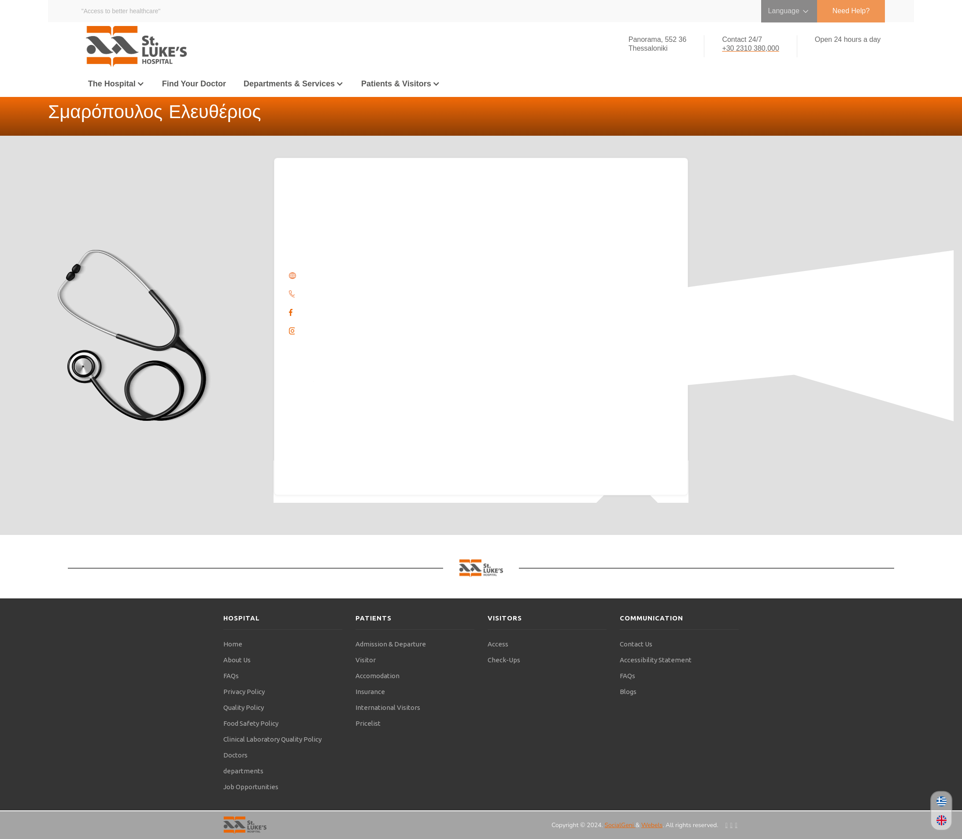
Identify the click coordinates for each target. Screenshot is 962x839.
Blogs (628, 691)
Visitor (365, 660)
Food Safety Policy (250, 723)
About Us (237, 660)
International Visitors (387, 707)
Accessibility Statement (656, 660)
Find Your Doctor (194, 83)
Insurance (370, 691)
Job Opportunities (250, 787)
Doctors (235, 755)
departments (243, 771)
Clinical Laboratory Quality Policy (272, 739)
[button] (116, 84)
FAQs (231, 675)
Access (498, 644)
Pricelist (368, 723)
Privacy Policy (244, 691)
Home (232, 644)
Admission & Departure (390, 644)
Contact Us (636, 644)
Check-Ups (504, 660)
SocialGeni (619, 825)
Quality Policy (243, 707)
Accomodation (377, 675)
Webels (651, 825)
